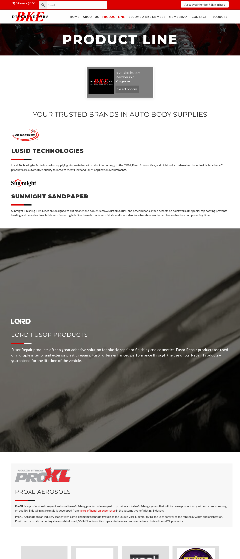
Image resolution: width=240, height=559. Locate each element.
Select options (127, 89)
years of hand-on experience (98, 510)
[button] (205, 4)
